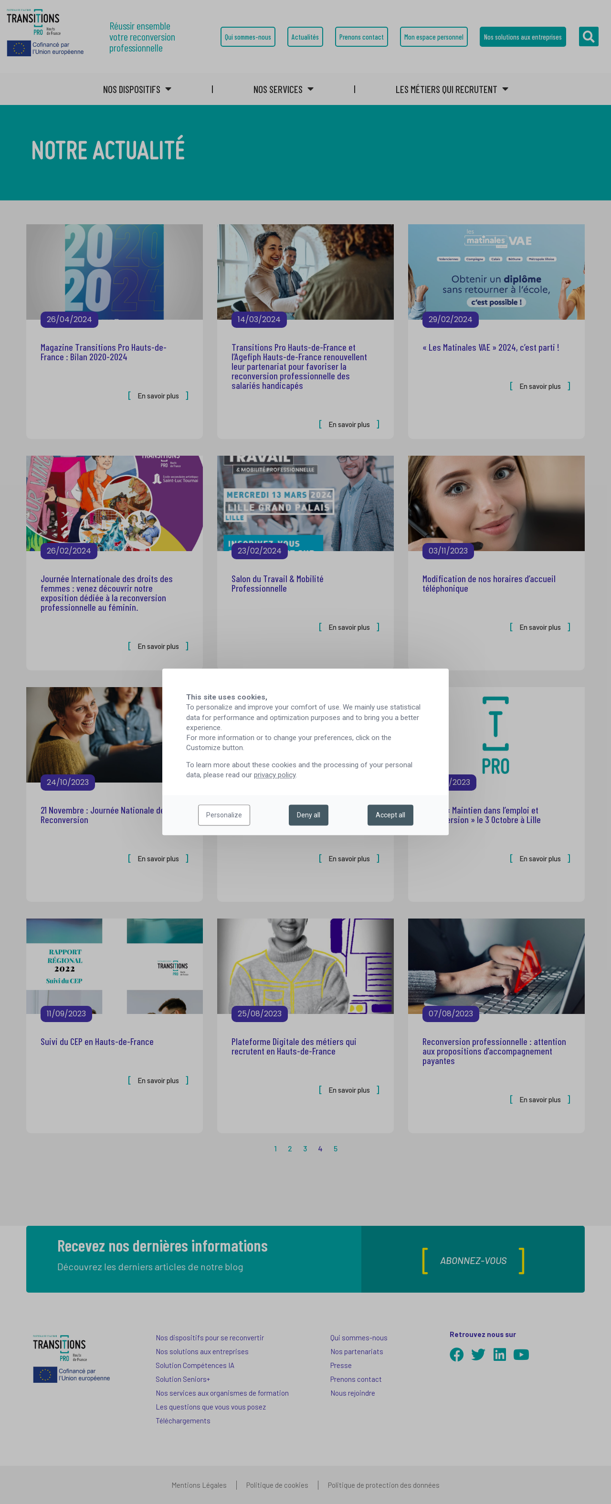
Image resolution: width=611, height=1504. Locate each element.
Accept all (390, 815)
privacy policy (274, 775)
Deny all (308, 815)
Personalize (224, 815)
